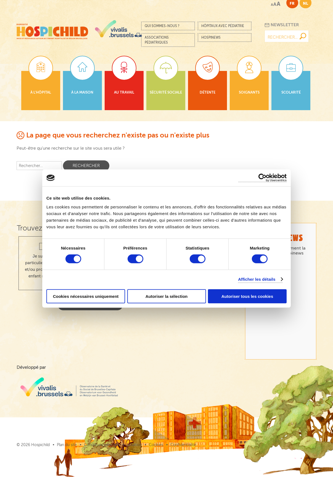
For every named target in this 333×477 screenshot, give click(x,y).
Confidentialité (183, 445)
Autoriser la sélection (167, 296)
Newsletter (282, 25)
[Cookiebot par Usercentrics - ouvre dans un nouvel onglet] (262, 178)
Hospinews (211, 37)
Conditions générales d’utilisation (113, 445)
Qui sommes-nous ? (162, 26)
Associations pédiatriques (157, 40)
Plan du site (67, 445)
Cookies (156, 445)
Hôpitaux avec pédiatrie (222, 26)
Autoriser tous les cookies (247, 296)
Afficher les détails (256, 279)
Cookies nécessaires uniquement (86, 296)
